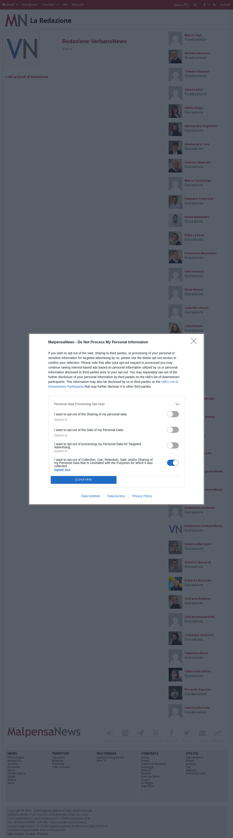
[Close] (195, 342)
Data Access (116, 496)
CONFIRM (83, 479)
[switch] (173, 414)
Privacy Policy (142, 496)
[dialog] (116, 419)
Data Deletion (90, 496)
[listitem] (116, 404)
